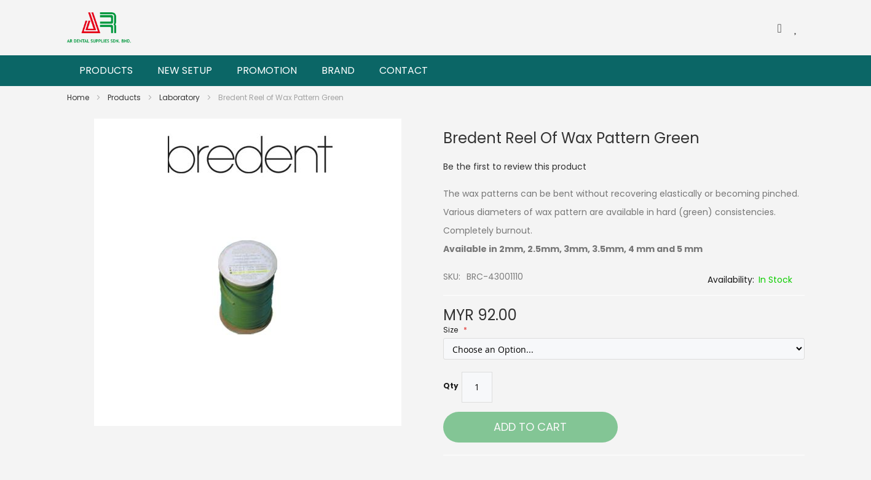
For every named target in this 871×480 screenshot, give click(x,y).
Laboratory (180, 97)
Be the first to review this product (514, 166)
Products (125, 97)
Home (79, 97)
